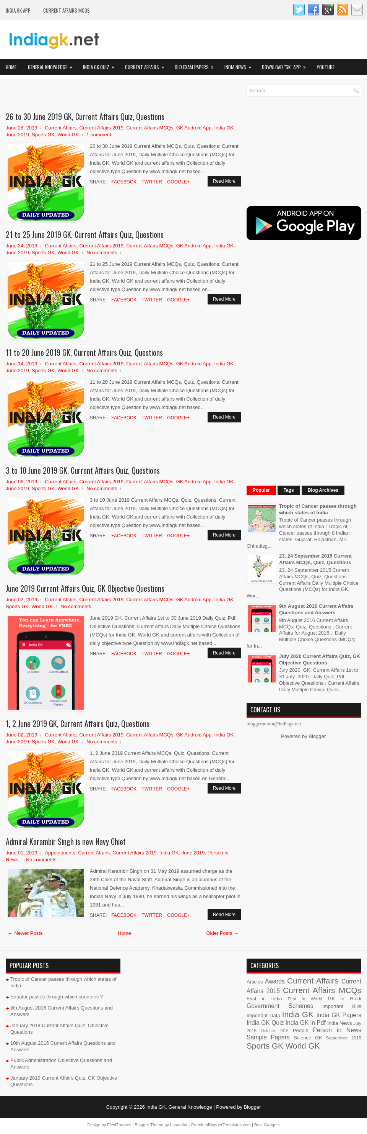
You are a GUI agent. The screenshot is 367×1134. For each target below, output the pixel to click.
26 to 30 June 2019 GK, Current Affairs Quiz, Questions (85, 116)
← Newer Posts (25, 933)
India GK (224, 128)
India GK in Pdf (306, 1022)
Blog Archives (323, 490)
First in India (264, 998)
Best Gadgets (267, 1125)
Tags (289, 490)
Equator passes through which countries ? (56, 997)
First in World (304, 998)
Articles (255, 982)
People (300, 1030)
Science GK (308, 1038)
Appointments (60, 853)
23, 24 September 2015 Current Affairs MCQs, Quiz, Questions (315, 559)
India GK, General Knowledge (179, 1107)
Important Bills (341, 1006)
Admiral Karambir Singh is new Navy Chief (66, 841)
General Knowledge (52, 65)
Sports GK (43, 134)
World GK (68, 134)
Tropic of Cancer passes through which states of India (318, 509)
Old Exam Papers (197, 65)
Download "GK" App (286, 65)
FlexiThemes (119, 1125)
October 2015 (275, 1031)
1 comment (98, 134)
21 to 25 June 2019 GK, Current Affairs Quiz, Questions (85, 234)
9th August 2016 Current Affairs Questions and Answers (316, 609)
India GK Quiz (101, 65)
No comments (101, 252)
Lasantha (178, 1125)
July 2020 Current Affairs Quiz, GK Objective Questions (319, 659)
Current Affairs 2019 (101, 128)
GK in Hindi (344, 998)
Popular (261, 490)
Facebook (123, 182)
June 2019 (17, 134)
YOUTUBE (326, 67)
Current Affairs (147, 65)
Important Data (263, 1015)
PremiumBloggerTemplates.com (221, 1125)
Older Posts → (222, 933)
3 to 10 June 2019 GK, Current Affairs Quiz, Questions (83, 470)
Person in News (337, 1030)
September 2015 (343, 1037)
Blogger (317, 736)
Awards (275, 981)
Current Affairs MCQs (66, 10)
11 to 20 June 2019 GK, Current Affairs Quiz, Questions (84, 352)
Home (11, 67)
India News (240, 65)
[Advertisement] (95, 96)
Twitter (151, 182)
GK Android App (194, 128)
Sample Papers (268, 1037)
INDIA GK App (18, 10)
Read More (224, 181)
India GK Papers (338, 1015)
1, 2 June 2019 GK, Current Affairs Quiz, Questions (77, 723)
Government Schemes (280, 1006)
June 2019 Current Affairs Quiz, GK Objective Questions (85, 588)
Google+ (178, 182)
